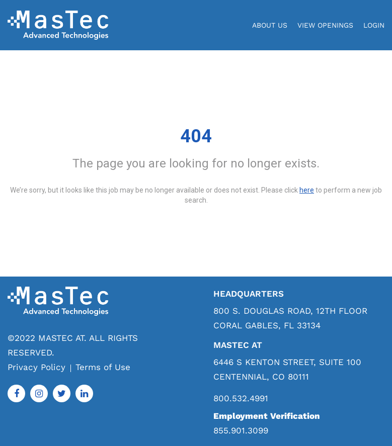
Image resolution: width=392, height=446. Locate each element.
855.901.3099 (240, 430)
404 (196, 136)
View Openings (325, 25)
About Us (269, 25)
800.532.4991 (240, 398)
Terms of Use (102, 367)
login (373, 25)
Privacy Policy (36, 367)
